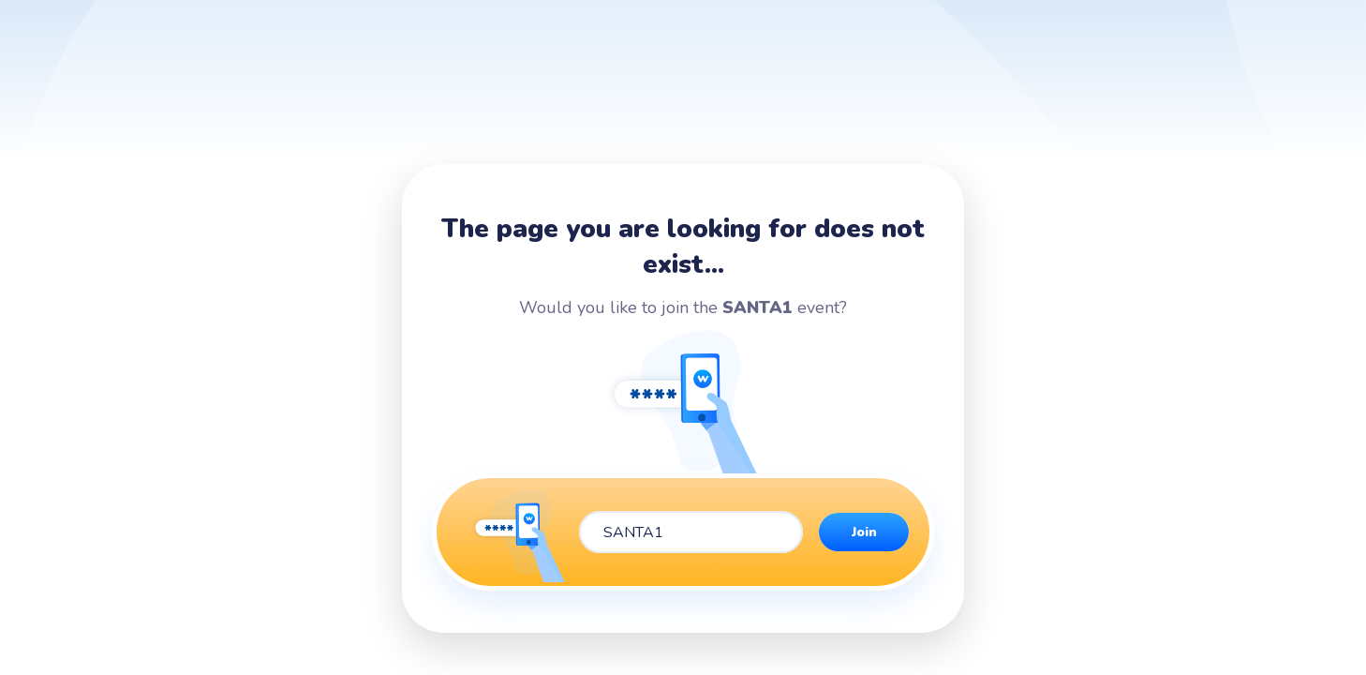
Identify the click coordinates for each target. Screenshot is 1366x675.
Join (864, 532)
